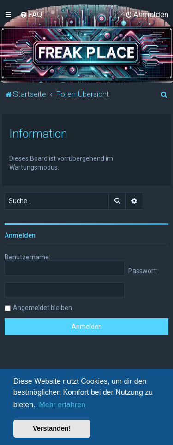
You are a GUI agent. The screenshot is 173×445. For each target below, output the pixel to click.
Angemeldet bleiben (42, 307)
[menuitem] (31, 14)
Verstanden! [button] (52, 428)
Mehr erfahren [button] (62, 405)
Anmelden (20, 235)
